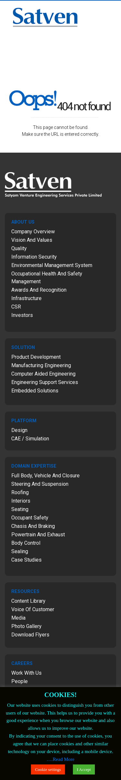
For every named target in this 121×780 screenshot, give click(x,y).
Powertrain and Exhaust (38, 534)
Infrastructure (26, 298)
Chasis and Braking (33, 526)
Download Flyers (30, 635)
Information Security (34, 257)
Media (18, 618)
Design (19, 430)
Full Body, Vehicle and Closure (45, 475)
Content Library (28, 601)
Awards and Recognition (38, 290)
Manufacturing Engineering (41, 365)
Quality (19, 248)
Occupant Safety (29, 518)
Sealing (19, 551)
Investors (22, 315)
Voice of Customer (32, 609)
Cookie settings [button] (48, 769)
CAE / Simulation (30, 439)
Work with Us (26, 673)
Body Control (25, 543)
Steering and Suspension (39, 484)
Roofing (20, 492)
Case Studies (26, 560)
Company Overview (33, 231)
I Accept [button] (84, 769)
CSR (16, 307)
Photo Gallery (26, 626)
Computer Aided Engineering (43, 374)
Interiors (20, 501)
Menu (113, 9)
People (19, 681)
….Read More (61, 759)
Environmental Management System (51, 265)
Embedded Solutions (34, 391)
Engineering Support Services (44, 382)
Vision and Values (31, 240)
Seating (19, 509)
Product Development (36, 357)
